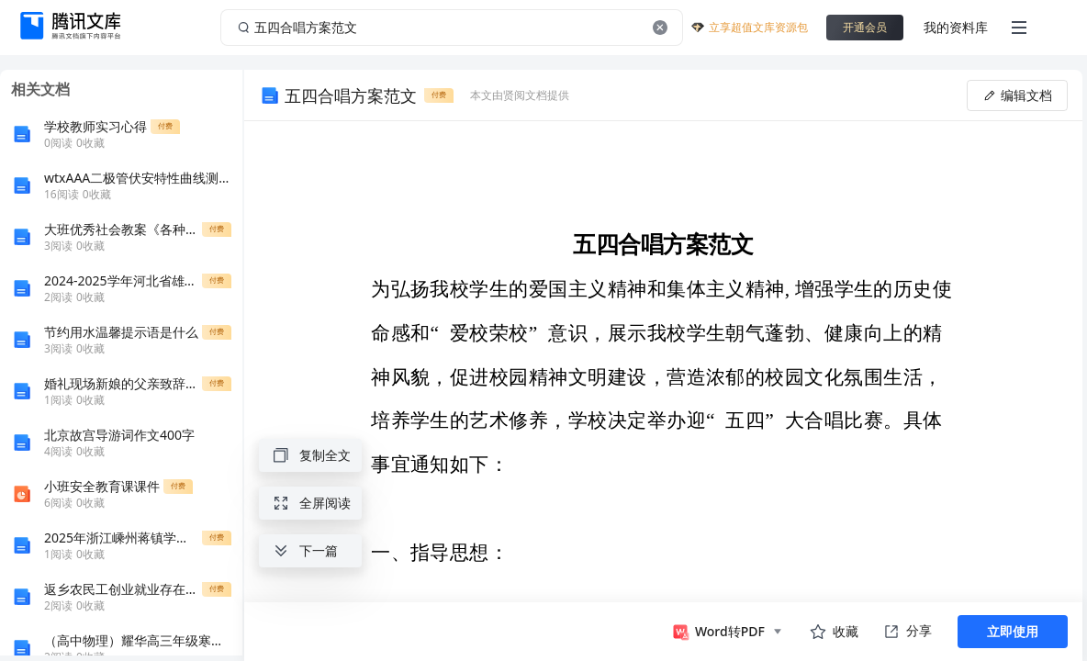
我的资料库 (956, 27)
